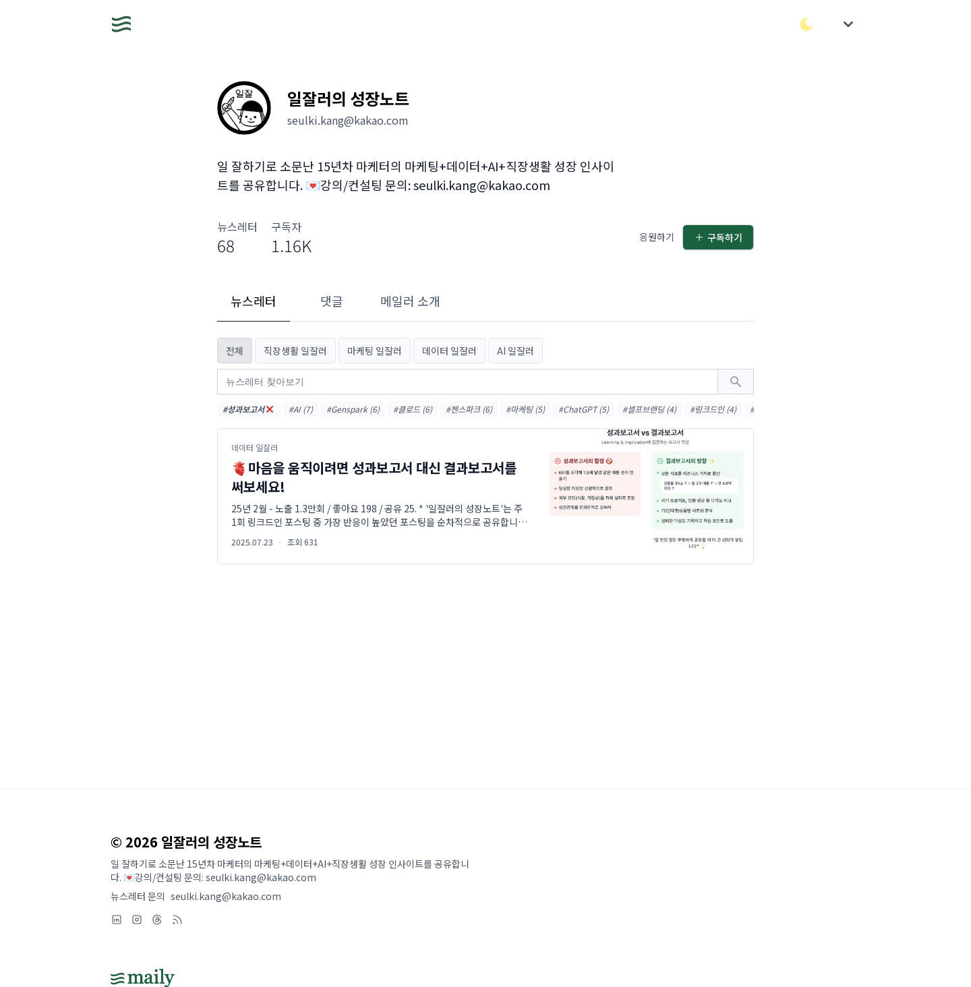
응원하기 (656, 236)
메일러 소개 (410, 300)
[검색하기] (735, 381)
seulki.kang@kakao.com (226, 896)
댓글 (331, 300)
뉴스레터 (253, 300)
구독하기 (718, 237)
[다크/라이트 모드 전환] (806, 24)
